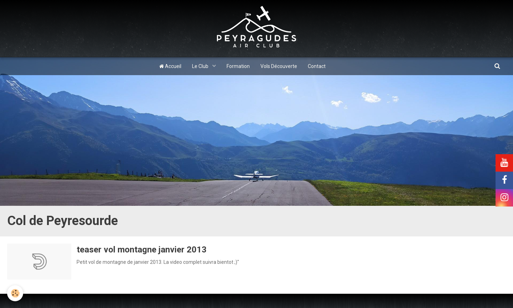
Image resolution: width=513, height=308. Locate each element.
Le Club (200, 66)
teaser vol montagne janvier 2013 (142, 250)
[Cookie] (15, 293)
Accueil (170, 66)
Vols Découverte (278, 66)
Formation (238, 66)
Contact (317, 66)
